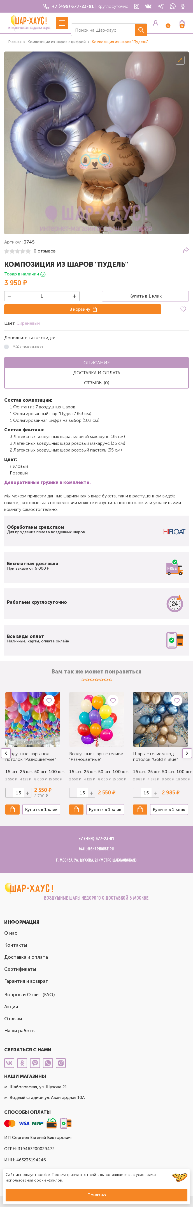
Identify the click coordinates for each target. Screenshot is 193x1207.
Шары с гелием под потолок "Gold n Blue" (155, 756)
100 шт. (55, 771)
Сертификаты (20, 969)
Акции (11, 1006)
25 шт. (26, 771)
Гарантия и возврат (26, 981)
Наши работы (20, 1030)
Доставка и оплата (26, 957)
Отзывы (13, 1018)
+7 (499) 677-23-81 (96, 839)
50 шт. (40, 771)
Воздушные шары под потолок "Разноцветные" (30, 756)
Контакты (15, 945)
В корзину (79, 309)
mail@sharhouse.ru (96, 849)
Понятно (96, 1194)
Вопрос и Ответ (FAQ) (29, 994)
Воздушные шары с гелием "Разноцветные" (96, 756)
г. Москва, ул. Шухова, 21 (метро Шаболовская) (96, 860)
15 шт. (11, 771)
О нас (10, 933)
